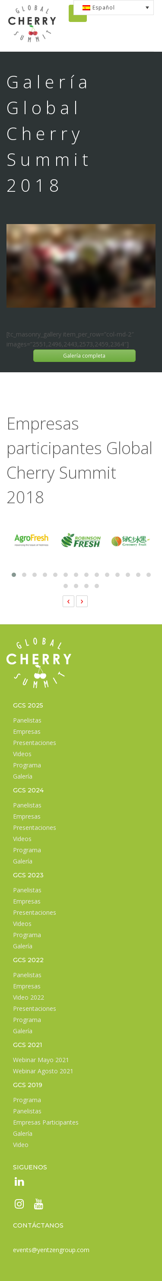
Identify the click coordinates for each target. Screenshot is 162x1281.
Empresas (27, 731)
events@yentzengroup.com (51, 1250)
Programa (27, 765)
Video (21, 1145)
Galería (22, 776)
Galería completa (84, 355)
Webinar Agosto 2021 (43, 1071)
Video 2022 (28, 997)
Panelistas (27, 720)
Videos (22, 754)
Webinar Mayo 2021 (41, 1060)
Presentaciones (34, 743)
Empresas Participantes (46, 1122)
